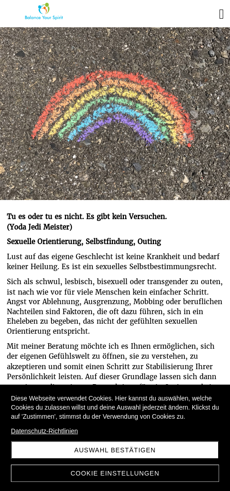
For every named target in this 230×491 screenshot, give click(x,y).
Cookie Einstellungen (115, 473)
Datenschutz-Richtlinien (44, 431)
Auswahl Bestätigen (115, 450)
